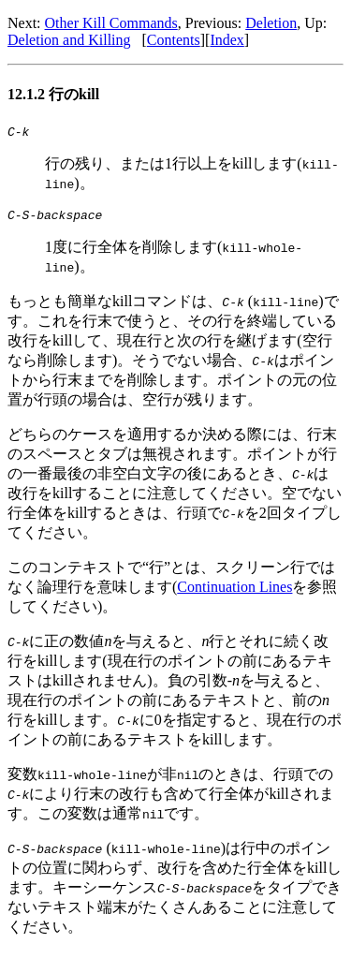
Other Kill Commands (111, 23)
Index (226, 40)
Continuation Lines (234, 592)
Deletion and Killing (69, 40)
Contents (173, 40)
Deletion (271, 23)
